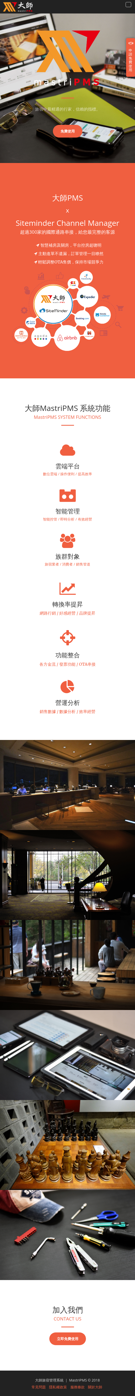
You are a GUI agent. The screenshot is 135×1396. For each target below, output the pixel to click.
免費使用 (68, 131)
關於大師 (95, 1387)
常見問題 (39, 1387)
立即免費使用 (67, 1338)
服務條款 (77, 1387)
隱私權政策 (58, 1387)
